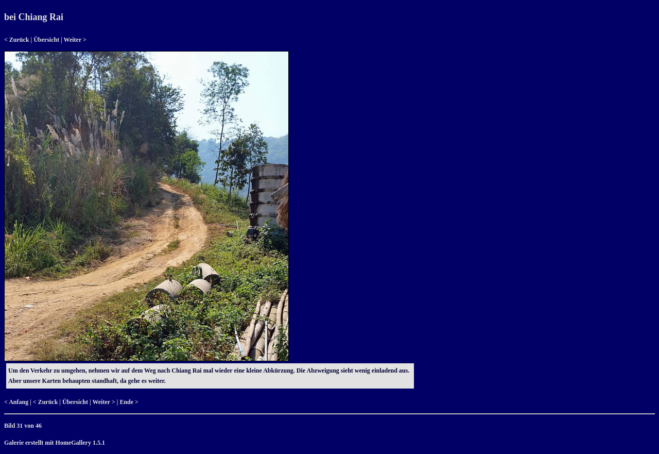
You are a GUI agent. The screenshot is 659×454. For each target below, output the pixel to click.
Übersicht (46, 39)
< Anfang (16, 402)
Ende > (128, 402)
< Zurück (16, 39)
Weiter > (75, 39)
